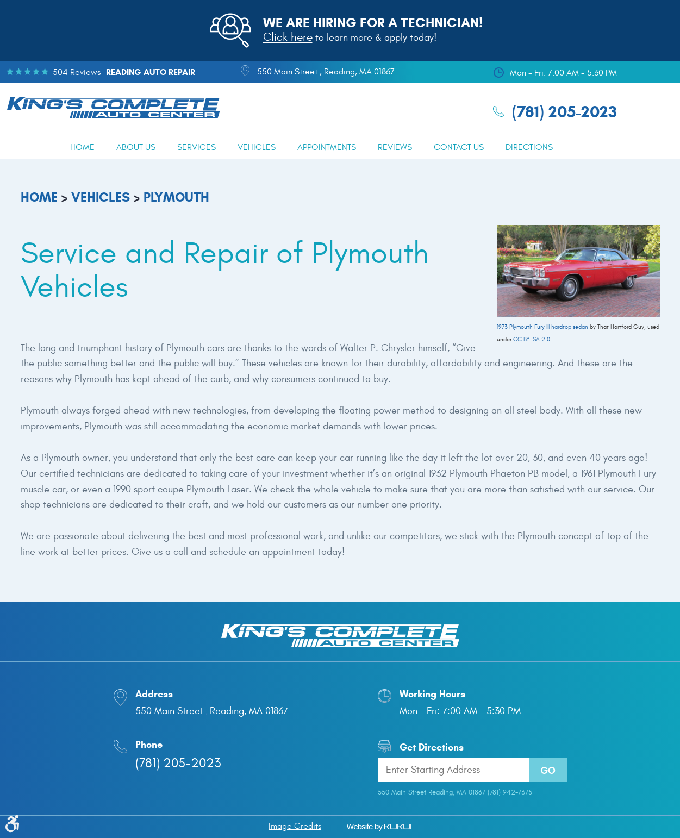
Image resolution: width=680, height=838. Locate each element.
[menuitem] (82, 147)
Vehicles (257, 147)
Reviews (395, 147)
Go (548, 771)
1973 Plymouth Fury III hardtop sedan (542, 326)
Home (82, 147)
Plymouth (176, 197)
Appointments (326, 147)
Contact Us (459, 147)
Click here (288, 37)
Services (196, 147)
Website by (378, 827)
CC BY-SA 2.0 (531, 339)
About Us (135, 147)
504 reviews (77, 72)
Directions (529, 147)
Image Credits (295, 826)
